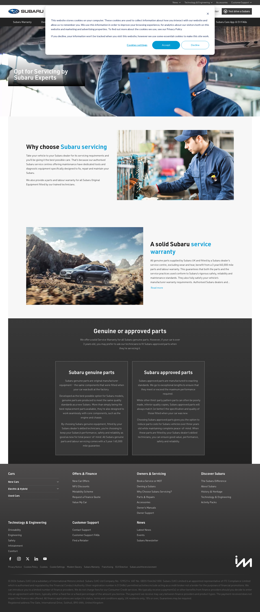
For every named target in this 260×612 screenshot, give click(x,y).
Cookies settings (137, 45)
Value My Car (79, 502)
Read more (157, 287)
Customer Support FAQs (86, 534)
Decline (195, 45)
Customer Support (241, 2)
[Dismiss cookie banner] (208, 13)
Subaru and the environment (143, 566)
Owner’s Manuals (146, 507)
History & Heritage (211, 491)
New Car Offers (80, 480)
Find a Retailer (80, 540)
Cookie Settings (57, 566)
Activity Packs (209, 502)
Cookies (44, 566)
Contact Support (81, 529)
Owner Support (145, 512)
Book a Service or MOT (149, 480)
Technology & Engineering (199, 2)
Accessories (222, 2)
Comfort (13, 551)
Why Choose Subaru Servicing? (154, 491)
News (177, 2)
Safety (11, 540)
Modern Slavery (74, 566)
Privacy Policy (174, 29)
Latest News (144, 529)
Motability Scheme (82, 491)
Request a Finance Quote (86, 496)
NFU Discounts (80, 486)
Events (141, 534)
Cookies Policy (31, 566)
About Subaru (208, 486)
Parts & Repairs (146, 496)
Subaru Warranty (92, 566)
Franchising (107, 566)
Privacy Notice (15, 566)
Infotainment (15, 545)
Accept (166, 45)
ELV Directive (121, 566)
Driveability (14, 529)
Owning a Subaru (146, 486)
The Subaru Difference (213, 480)
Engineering (15, 534)
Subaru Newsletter (147, 540)
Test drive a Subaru (237, 11)
